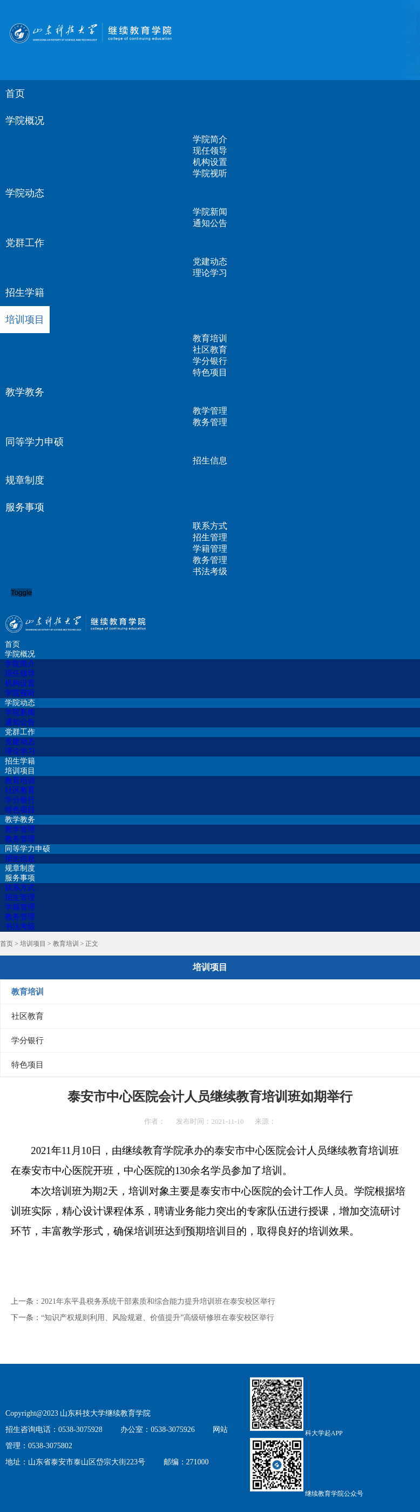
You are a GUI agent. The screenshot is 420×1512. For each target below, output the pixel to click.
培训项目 (33, 943)
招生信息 (210, 460)
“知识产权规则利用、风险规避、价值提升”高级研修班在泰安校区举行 (157, 1318)
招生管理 (210, 537)
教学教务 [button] (24, 392)
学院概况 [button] (24, 120)
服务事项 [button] (24, 507)
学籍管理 (210, 548)
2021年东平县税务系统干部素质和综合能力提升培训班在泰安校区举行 (158, 1301)
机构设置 (210, 162)
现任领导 (210, 150)
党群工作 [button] (24, 242)
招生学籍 (24, 292)
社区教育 (210, 349)
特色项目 (210, 372)
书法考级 (210, 571)
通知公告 (210, 223)
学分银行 (210, 361)
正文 (91, 943)
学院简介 (210, 139)
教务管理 (210, 422)
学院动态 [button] (24, 193)
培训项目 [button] (24, 319)
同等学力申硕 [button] (34, 441)
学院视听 (210, 173)
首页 (15, 93)
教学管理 (210, 410)
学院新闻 (210, 211)
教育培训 (210, 338)
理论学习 (210, 272)
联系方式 (210, 525)
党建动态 (210, 261)
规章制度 (24, 480)
